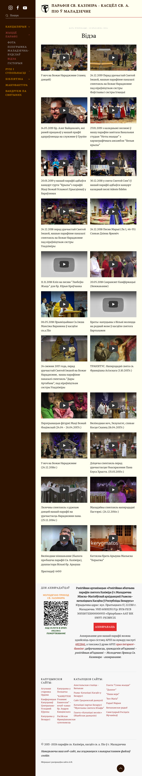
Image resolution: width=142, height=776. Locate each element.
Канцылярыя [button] (18, 26)
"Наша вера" (112, 694)
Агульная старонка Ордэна (46, 691)
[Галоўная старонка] (88, 8)
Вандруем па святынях (16, 93)
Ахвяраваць (105, 627)
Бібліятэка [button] (18, 79)
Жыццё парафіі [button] (18, 34)
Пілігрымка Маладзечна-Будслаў (19, 50)
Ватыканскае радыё (116, 707)
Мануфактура (17, 85)
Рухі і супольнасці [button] (18, 71)
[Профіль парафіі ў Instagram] (10, 7)
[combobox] (22, 15)
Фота (12, 42)
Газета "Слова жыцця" (118, 685)
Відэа (12, 58)
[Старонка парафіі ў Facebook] (18, 7)
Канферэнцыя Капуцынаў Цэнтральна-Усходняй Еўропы (48, 705)
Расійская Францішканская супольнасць (66, 719)
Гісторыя (15, 63)
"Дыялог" (111, 689)
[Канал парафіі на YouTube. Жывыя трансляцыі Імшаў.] (25, 7)
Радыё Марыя (113, 703)
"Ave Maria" (112, 698)
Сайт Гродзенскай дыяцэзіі (88, 700)
